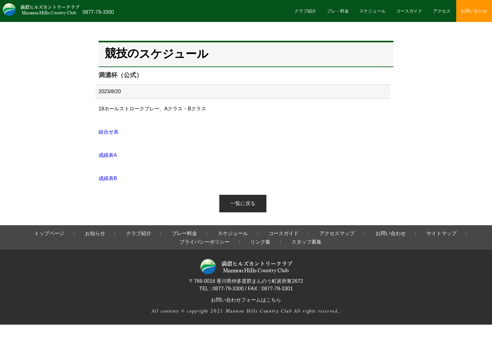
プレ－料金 (338, 10)
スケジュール (372, 10)
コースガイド (409, 10)
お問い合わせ (474, 10)
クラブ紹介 (305, 10)
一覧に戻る (242, 203)
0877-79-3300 (98, 12)
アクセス (442, 10)
